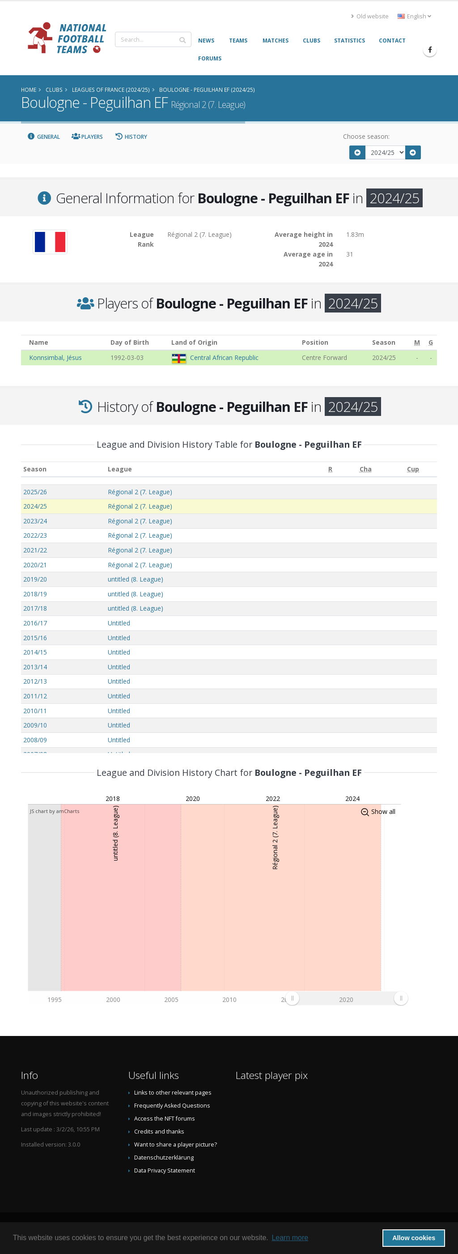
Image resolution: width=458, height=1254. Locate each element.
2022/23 (35, 535)
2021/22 (35, 550)
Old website (370, 16)
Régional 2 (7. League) (140, 492)
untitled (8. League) (135, 579)
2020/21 (35, 565)
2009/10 (35, 725)
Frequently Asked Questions (172, 1105)
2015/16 (35, 637)
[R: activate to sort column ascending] (330, 469)
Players (87, 137)
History (130, 137)
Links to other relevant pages (173, 1092)
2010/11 (35, 710)
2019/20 (35, 579)
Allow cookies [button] (413, 1237)
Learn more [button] (289, 1237)
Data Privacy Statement (164, 1170)
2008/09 (35, 740)
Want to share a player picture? (175, 1144)
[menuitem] (346, 998)
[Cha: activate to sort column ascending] (366, 469)
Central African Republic (224, 357)
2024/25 (35, 506)
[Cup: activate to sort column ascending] (413, 469)
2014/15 (35, 652)
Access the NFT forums (164, 1118)
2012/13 (35, 681)
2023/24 (35, 521)
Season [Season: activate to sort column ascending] (35, 469)
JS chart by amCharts (54, 811)
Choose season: (366, 136)
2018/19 (35, 594)
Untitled (119, 623)
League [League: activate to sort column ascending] (120, 469)
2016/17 (35, 623)
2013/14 (35, 667)
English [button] (414, 16)
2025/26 (35, 492)
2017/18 (35, 608)
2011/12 (35, 696)
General (43, 137)
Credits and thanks (159, 1131)
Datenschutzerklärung (164, 1157)
